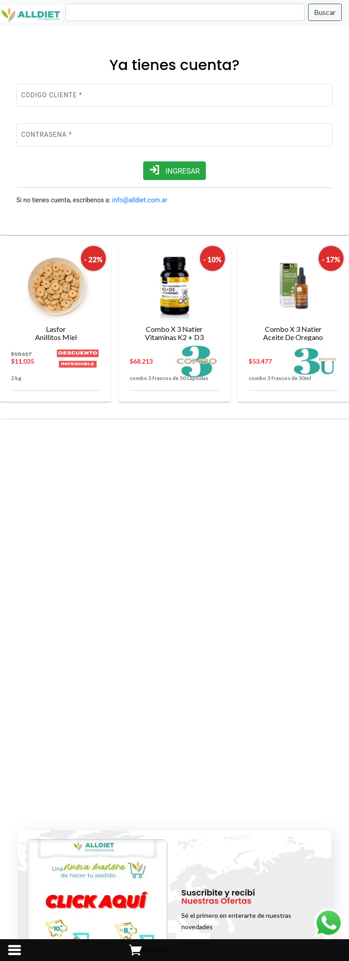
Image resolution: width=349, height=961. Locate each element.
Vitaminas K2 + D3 (174, 333)
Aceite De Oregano (293, 333)
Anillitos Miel (55, 333)
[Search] (184, 12)
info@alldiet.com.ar (140, 200)
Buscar (325, 12)
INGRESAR (174, 170)
